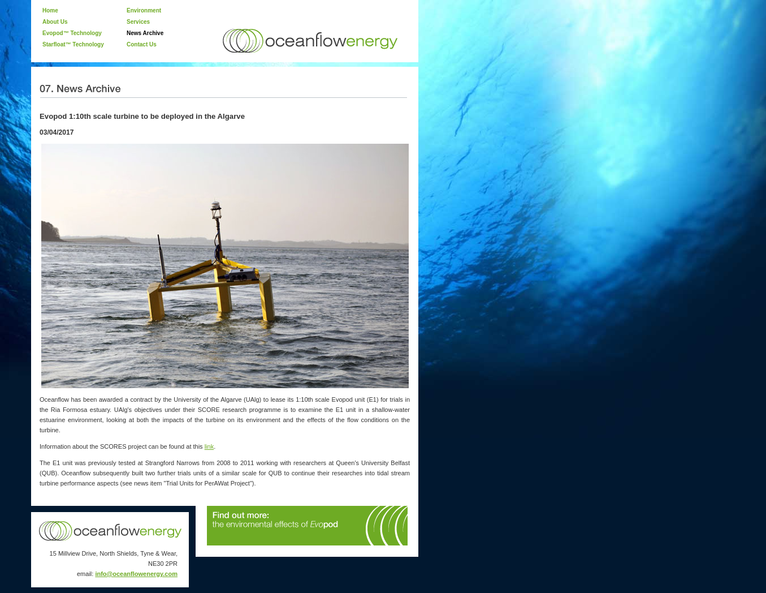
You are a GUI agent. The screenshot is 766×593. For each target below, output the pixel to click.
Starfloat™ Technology (73, 44)
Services (138, 22)
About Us (54, 22)
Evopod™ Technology (72, 33)
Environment (144, 10)
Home (50, 10)
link (209, 446)
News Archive (145, 33)
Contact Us (142, 44)
